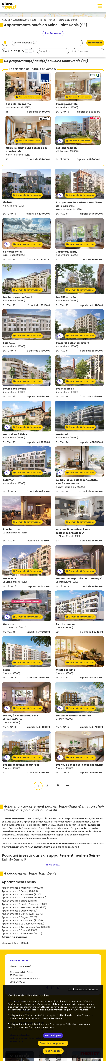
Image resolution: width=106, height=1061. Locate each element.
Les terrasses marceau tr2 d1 (21, 765)
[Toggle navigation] (100, 6)
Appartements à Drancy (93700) (20, 891)
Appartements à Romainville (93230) (22, 933)
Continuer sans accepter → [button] (83, 989)
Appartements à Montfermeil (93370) (22, 913)
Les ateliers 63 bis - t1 (16, 434)
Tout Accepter (53, 1050)
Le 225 (6, 670)
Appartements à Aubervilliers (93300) (22, 887)
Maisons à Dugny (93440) (16, 943)
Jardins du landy (66, 251)
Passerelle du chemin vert (72, 343)
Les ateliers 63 (65, 388)
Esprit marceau (66, 624)
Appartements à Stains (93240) (19, 900)
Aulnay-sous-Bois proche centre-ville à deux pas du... (77, 481)
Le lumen (8, 480)
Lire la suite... (53, 864)
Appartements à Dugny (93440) (19, 910)
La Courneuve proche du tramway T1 (79, 578)
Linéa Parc (9, 202)
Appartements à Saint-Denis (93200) (22, 894)
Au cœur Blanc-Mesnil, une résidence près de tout (73, 531)
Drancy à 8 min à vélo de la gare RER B (79, 765)
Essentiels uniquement (53, 1043)
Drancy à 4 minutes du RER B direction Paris (20, 717)
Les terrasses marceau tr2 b (73, 715)
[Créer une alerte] (53, 33)
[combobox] (17, 51)
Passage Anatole (67, 104)
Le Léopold (62, 434)
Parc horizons (11, 529)
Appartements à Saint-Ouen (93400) (22, 920)
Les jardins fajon (66, 148)
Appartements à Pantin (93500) (19, 930)
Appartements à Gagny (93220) (19, 917)
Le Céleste (9, 578)
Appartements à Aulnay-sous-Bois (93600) (26, 927)
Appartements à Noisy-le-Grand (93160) (24, 907)
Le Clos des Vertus (14, 388)
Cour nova (9, 624)
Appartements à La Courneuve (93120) (23, 923)
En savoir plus (53, 1035)
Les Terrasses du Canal (17, 297)
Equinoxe (9, 343)
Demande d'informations (28, 97)
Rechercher (95, 42)
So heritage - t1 (12, 251)
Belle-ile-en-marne (18, 104)
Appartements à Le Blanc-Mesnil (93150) (24, 897)
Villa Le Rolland (65, 670)
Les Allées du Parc (67, 297)
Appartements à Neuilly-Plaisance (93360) (25, 904)
